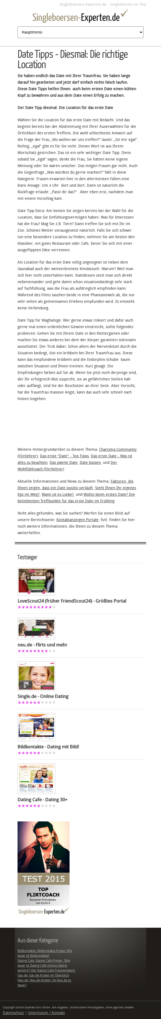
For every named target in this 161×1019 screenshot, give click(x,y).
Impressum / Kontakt (46, 1013)
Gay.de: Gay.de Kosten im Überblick (43, 975)
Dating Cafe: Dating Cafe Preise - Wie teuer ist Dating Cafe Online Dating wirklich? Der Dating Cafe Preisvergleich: (47, 965)
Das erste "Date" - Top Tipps (64, 456)
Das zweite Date (63, 462)
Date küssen (90, 462)
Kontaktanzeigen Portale (77, 520)
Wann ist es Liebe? (58, 494)
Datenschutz (13, 1013)
